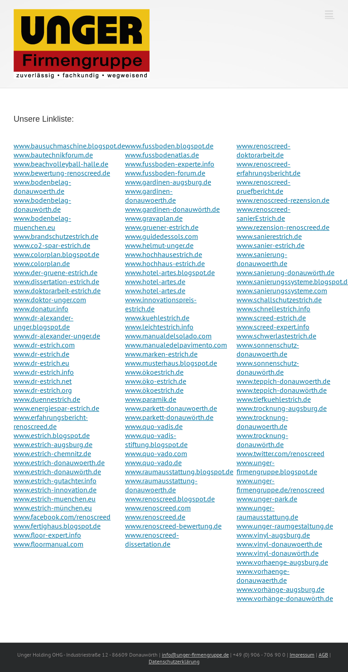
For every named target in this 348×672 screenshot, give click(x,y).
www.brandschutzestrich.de (56, 236)
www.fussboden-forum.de (165, 172)
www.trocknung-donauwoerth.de (262, 422)
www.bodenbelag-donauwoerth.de (42, 186)
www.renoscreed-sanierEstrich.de (263, 214)
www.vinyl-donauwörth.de (278, 553)
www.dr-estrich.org (43, 390)
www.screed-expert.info (273, 326)
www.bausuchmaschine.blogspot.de (69, 145)
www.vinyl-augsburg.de (273, 534)
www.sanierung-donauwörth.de (285, 272)
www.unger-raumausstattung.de (267, 512)
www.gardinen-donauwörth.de (172, 209)
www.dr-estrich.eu (41, 362)
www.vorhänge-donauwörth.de (285, 598)
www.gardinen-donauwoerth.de (150, 195)
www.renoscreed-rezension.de (283, 200)
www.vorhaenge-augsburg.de (282, 562)
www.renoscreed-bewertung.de (173, 525)
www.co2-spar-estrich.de (52, 245)
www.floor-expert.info (47, 534)
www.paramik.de (150, 399)
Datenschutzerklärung (174, 661)
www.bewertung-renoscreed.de (62, 172)
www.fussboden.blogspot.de (169, 145)
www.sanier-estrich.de (270, 245)
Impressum (302, 654)
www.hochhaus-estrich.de (165, 263)
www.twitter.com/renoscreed (280, 453)
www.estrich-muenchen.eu (55, 498)
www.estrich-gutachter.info (55, 480)
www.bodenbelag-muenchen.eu (42, 223)
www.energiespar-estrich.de (56, 408)
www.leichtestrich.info (159, 326)
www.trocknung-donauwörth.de (262, 440)
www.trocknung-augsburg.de (282, 408)
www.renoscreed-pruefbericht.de (263, 186)
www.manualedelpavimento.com (176, 344)
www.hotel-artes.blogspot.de (170, 272)
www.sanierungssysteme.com (282, 290)
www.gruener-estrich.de (161, 227)
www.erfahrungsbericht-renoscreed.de (51, 422)
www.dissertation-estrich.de (56, 281)
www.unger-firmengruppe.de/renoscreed (280, 485)
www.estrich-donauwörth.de (57, 471)
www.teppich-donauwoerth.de (283, 381)
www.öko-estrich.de (155, 381)
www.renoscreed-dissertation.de (152, 539)
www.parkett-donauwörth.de (169, 417)
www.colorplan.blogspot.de (56, 254)
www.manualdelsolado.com (168, 335)
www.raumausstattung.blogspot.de (179, 471)
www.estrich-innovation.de (55, 489)
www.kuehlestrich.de (157, 317)
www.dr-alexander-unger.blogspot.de (43, 322)
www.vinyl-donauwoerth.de (279, 543)
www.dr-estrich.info (44, 372)
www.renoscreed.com (158, 507)
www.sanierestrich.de (269, 236)
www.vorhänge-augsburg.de (280, 589)
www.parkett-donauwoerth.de (171, 408)
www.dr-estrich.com (44, 344)
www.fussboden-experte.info (169, 163)
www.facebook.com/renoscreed (62, 516)
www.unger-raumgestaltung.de (285, 525)
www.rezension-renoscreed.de (283, 227)
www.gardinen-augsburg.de (168, 181)
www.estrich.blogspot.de (52, 435)
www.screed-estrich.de (271, 317)
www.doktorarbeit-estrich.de (57, 290)
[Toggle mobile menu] (329, 14)
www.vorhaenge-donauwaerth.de (263, 576)
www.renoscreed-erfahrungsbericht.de (268, 168)
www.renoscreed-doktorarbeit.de (263, 150)
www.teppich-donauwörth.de (282, 390)
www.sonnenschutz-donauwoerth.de (268, 349)
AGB (323, 654)
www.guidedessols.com (161, 236)
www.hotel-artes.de (155, 281)
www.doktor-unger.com (50, 299)
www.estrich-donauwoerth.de (59, 462)
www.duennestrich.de (47, 399)
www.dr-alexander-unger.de (57, 335)
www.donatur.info (41, 308)
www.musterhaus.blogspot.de (171, 362)
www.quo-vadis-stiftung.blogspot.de (156, 440)
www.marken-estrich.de (161, 353)
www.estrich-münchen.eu (53, 507)
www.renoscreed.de (155, 516)
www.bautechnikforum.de (53, 154)
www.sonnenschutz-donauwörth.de (268, 367)
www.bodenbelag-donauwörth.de (42, 204)
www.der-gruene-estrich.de (55, 272)
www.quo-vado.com (156, 453)
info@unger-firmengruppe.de (195, 654)
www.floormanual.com (48, 543)
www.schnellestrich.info (273, 308)
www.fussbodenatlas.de (162, 154)
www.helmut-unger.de (159, 245)
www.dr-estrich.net (43, 381)
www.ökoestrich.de (154, 372)
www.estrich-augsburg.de (53, 444)
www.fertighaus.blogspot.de (57, 525)
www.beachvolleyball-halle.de (61, 163)
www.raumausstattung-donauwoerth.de (161, 485)
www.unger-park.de (267, 498)
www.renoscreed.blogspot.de (170, 498)
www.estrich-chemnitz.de (52, 453)
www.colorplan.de (42, 263)
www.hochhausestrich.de (163, 254)
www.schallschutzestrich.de (279, 299)
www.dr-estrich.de (41, 353)
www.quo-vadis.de (154, 426)
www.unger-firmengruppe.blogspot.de (277, 467)
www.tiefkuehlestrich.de (274, 399)
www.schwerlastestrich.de (276, 335)
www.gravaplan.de (154, 218)
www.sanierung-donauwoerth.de (262, 259)
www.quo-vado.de (153, 462)
